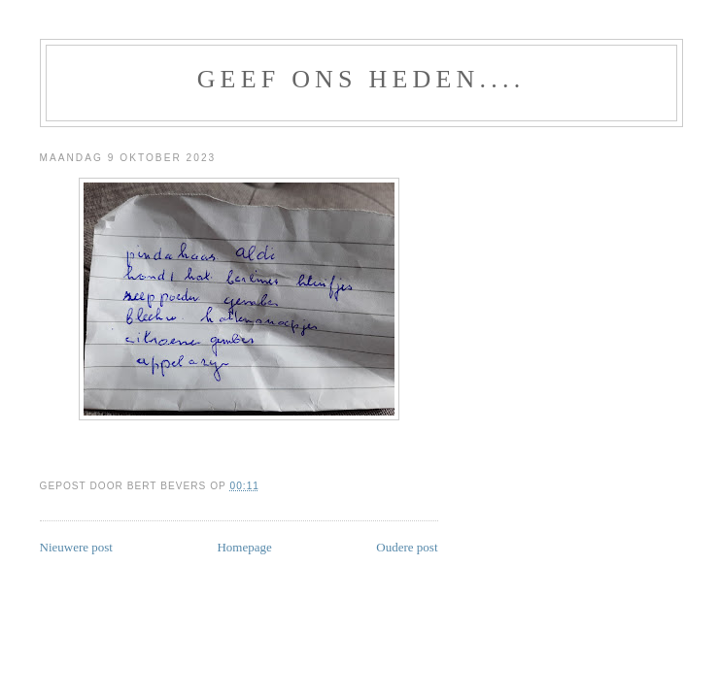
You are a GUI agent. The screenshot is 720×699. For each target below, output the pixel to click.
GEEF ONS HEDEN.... (361, 79)
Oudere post (406, 547)
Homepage (244, 547)
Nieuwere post (76, 547)
